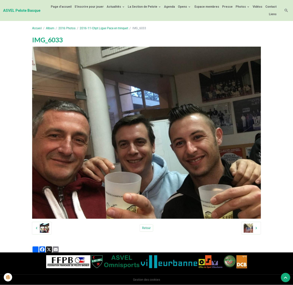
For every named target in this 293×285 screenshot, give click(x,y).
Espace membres (206, 6)
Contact (271, 6)
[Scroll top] (285, 277)
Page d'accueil (61, 6)
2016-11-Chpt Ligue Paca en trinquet (104, 28)
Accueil (37, 28)
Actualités (114, 6)
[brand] (21, 10)
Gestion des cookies (146, 279)
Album (50, 28)
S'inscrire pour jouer (89, 6)
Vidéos (257, 6)
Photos (241, 6)
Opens (183, 6)
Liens (273, 14)
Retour (146, 228)
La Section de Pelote (143, 6)
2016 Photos (66, 28)
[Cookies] (8, 277)
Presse (227, 6)
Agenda (169, 6)
